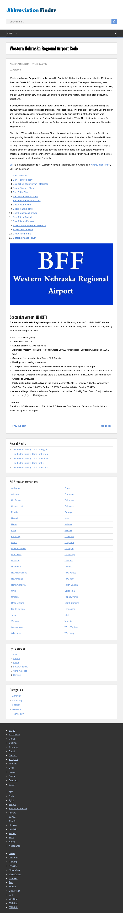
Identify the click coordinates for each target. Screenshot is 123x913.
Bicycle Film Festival (23, 229)
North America (20, 671)
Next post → (107, 426)
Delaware (69, 506)
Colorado (69, 500)
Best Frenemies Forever (25, 213)
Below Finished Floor (23, 188)
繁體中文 (13, 907)
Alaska (68, 488)
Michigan (69, 548)
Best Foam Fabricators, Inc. (27, 200)
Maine (14, 542)
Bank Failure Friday (23, 179)
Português (14, 857)
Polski (12, 853)
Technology (18, 714)
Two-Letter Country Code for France (30, 467)
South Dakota (18, 609)
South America (20, 666)
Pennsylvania (71, 597)
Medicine (16, 709)
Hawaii (14, 518)
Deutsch (13, 755)
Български (14, 734)
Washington (17, 627)
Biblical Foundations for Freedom (29, 225)
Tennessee (70, 609)
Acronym (17, 69)
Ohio (13, 591)
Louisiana (69, 536)
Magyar (12, 804)
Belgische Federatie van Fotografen (31, 184)
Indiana (68, 524)
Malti (11, 837)
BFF (12, 164)
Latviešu (13, 829)
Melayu (12, 833)
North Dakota (71, 584)
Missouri (15, 560)
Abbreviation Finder (100, 164)
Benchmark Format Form (25, 196)
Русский (13, 866)
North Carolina (18, 584)
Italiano (12, 812)
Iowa (13, 530)
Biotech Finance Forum (24, 238)
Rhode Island (17, 603)
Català (12, 738)
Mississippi (70, 554)
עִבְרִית (12, 784)
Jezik (11, 796)
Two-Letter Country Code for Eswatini (31, 458)
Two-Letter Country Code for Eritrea (30, 454)
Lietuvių (13, 825)
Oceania (17, 675)
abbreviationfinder (20, 64)
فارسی (12, 772)
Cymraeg (13, 747)
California (16, 500)
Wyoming (69, 633)
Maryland (69, 542)
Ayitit (11, 800)
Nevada (68, 566)
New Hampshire (19, 572)
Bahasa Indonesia (18, 808)
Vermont (15, 621)
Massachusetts (18, 548)
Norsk (12, 841)
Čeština (13, 743)
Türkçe (12, 886)
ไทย (11, 882)
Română (13, 861)
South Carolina (72, 603)
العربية (12, 730)
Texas (14, 615)
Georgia (68, 512)
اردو (11, 895)
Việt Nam (13, 899)
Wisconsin (16, 633)
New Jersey (70, 572)
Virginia (68, 621)
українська (14, 891)
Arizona (15, 494)
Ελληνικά (13, 759)
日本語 (12, 817)
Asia (15, 654)
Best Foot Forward (22, 204)
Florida (14, 512)
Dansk (12, 751)
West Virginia (71, 627)
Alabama (15, 488)
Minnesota (16, 554)
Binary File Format (22, 233)
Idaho (67, 518)
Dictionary (17, 700)
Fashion (16, 705)
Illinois (14, 524)
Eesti (11, 767)
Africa (16, 662)
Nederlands (14, 846)
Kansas (68, 530)
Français (13, 780)
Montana (69, 560)
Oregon (15, 597)
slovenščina (15, 874)
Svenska (13, 878)
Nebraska (16, 566)
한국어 (12, 821)
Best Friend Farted (22, 217)
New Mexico (17, 578)
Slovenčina (14, 870)
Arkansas (69, 494)
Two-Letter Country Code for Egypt (29, 449)
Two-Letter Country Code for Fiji (28, 463)
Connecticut (17, 506)
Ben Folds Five (20, 192)
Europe (16, 658)
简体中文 (13, 903)
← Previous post (18, 426)
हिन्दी (11, 792)
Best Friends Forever (23, 221)
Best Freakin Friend (23, 209)
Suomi (12, 776)
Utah (67, 615)
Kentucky (15, 536)
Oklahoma (70, 591)
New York (69, 578)
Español (13, 763)
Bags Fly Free (20, 175)
